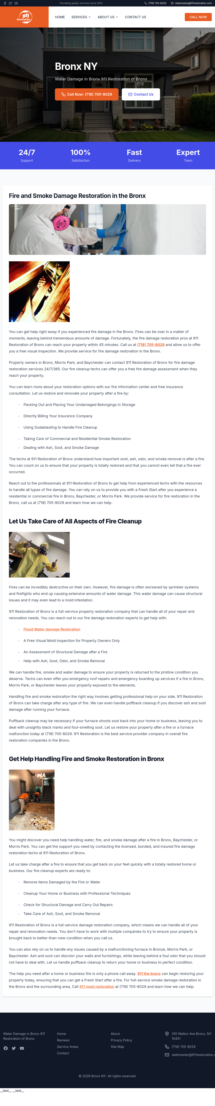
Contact (63, 1053)
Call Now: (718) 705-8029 (86, 94)
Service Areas (67, 1047)
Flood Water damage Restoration (52, 629)
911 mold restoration (96, 986)
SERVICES (81, 17)
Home (61, 1034)
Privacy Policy (121, 1040)
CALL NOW (198, 17)
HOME (60, 17)
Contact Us (141, 94)
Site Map (117, 1047)
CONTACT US (135, 17)
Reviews (63, 1040)
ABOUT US (108, 17)
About (115, 1034)
